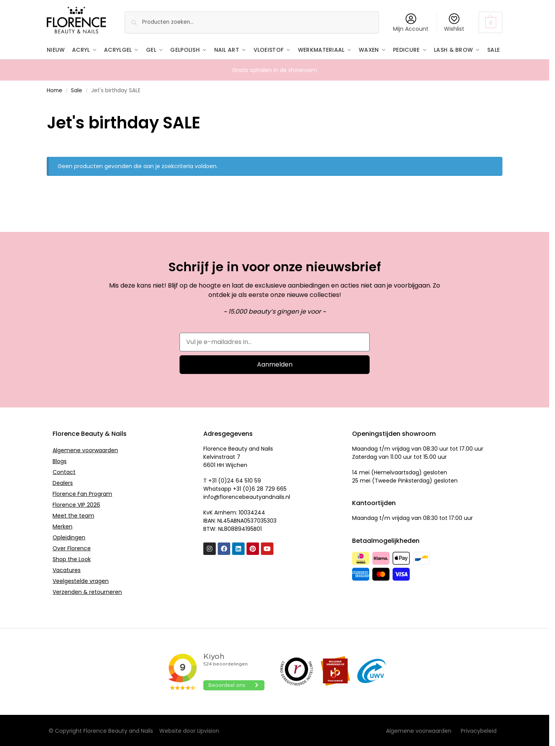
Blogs (60, 460)
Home (54, 90)
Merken (62, 526)
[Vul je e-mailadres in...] (275, 341)
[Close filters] (49, 105)
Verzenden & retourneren (87, 591)
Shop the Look (72, 558)
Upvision (208, 730)
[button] (490, 22)
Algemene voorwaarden (85, 449)
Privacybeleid (479, 730)
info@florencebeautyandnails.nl (246, 496)
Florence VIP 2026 (76, 504)
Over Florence (72, 547)
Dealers (63, 482)
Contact (64, 471)
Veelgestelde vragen (81, 580)
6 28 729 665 (269, 488)
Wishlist (454, 23)
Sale (76, 90)
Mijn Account (410, 23)
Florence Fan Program (82, 493)
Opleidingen (69, 537)
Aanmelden (274, 363)
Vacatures (67, 569)
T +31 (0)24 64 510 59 (232, 480)
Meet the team (73, 515)
